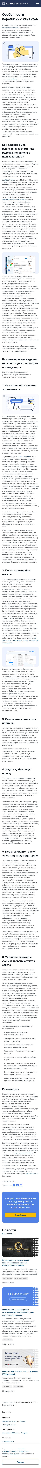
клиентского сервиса (10, 27)
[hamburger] (37, 3)
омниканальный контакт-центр (14, 199)
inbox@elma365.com (9, 1421)
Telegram (23, 1421)
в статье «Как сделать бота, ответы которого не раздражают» (20, 640)
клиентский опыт (11, 79)
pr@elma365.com (8, 1441)
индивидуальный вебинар (23, 1153)
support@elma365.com (10, 1433)
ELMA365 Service (8, 180)
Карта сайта (8, 1405)
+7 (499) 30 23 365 (8, 1425)
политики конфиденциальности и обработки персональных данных (15, 1451)
